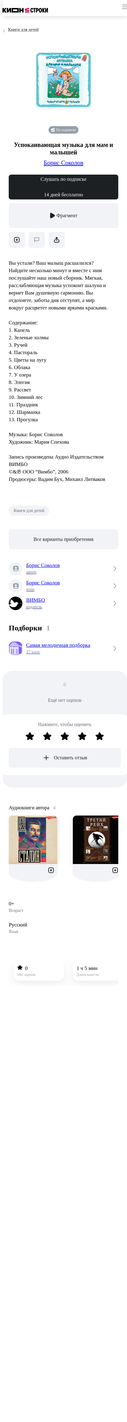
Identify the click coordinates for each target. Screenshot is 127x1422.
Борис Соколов (63, 162)
